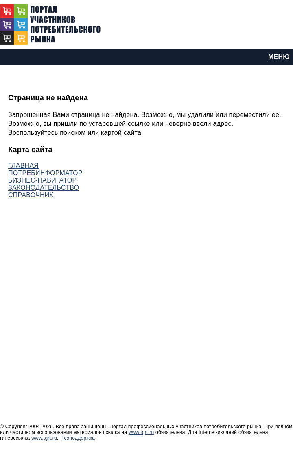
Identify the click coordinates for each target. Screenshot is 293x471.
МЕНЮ (279, 56)
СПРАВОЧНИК (30, 194)
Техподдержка (78, 438)
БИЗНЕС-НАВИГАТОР (42, 180)
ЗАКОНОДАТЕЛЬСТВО (43, 187)
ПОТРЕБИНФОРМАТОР (45, 172)
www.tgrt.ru (141, 432)
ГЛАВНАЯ (23, 165)
